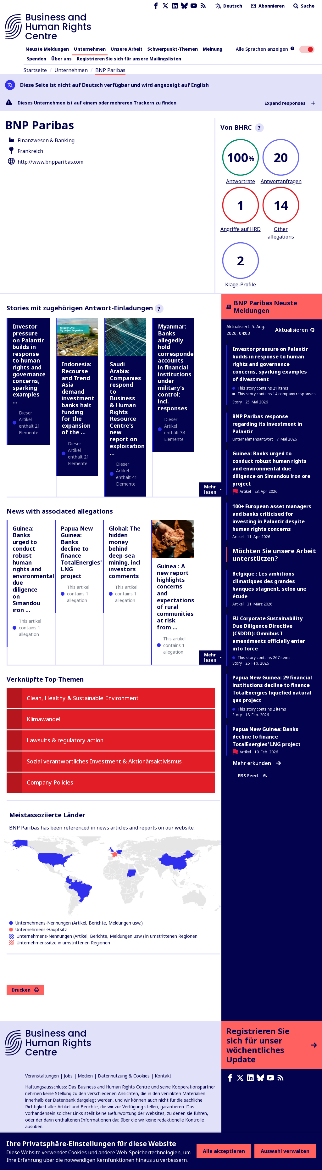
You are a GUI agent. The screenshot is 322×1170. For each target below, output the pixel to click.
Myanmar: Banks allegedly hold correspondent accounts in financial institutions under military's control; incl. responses (179, 367)
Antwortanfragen (281, 181)
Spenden (36, 59)
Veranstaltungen (42, 1076)
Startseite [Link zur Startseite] (35, 70)
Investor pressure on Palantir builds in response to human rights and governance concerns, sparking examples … (29, 364)
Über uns (61, 59)
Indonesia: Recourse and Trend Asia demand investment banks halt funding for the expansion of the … (78, 398)
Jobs (68, 1076)
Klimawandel (43, 719)
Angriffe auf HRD (240, 229)
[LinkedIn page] (175, 6)
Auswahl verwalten (285, 1151)
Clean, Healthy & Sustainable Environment (83, 698)
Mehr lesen (214, 489)
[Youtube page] (193, 6)
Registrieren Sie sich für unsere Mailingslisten (129, 59)
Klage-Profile (240, 284)
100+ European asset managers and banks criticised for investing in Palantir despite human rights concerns (271, 517)
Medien (85, 1076)
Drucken (25, 990)
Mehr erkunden (257, 763)
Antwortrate (240, 181)
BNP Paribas (110, 70)
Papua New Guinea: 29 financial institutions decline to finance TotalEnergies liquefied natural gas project (272, 689)
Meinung (212, 49)
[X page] (165, 6)
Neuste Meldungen (47, 49)
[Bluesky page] (184, 6)
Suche (303, 6)
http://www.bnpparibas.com (50, 161)
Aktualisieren (294, 329)
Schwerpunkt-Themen (172, 49)
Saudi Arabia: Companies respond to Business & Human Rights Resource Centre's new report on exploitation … (127, 408)
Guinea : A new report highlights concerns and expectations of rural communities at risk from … (175, 596)
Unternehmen (90, 49)
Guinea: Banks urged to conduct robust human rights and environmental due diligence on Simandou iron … (33, 569)
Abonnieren (267, 6)
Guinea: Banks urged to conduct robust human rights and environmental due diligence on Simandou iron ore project (271, 468)
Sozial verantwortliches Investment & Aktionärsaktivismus (104, 761)
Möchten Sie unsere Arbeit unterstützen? (274, 555)
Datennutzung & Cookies (124, 1076)
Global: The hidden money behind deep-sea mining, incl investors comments (125, 552)
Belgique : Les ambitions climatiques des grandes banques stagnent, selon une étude (269, 585)
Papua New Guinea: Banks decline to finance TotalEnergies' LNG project (81, 552)
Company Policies (50, 782)
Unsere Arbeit (126, 49)
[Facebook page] (156, 6)
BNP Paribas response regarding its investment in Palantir (267, 424)
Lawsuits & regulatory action (65, 740)
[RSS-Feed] (203, 6)
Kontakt (163, 1076)
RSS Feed (252, 776)
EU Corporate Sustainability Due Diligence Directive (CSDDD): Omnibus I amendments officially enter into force (268, 633)
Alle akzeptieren (224, 1151)
